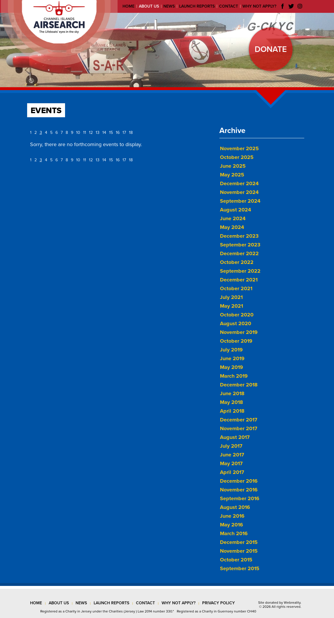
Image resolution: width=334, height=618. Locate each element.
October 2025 (236, 157)
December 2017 (238, 419)
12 (91, 132)
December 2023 (239, 236)
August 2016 (235, 507)
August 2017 (235, 437)
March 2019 (234, 376)
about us (59, 603)
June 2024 (233, 218)
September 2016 (239, 498)
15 (111, 132)
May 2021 (231, 306)
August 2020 (235, 323)
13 (97, 132)
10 (78, 132)
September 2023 (240, 244)
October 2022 (236, 262)
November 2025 (239, 148)
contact (145, 603)
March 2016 (234, 533)
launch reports (111, 603)
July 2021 (231, 297)
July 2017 (231, 446)
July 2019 (231, 349)
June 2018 (232, 393)
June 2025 (233, 166)
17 (124, 132)
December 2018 (239, 384)
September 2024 (240, 201)
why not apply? (178, 603)
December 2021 (239, 279)
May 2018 (231, 402)
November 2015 (239, 551)
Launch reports (197, 6)
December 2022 (239, 253)
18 (131, 132)
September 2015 (239, 568)
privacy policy (218, 603)
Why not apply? (259, 6)
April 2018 (232, 411)
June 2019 (232, 358)
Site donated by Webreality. (279, 603)
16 (118, 132)
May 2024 (232, 227)
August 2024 (235, 209)
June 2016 (232, 516)
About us (149, 6)
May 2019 (231, 367)
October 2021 (236, 288)
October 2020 (236, 314)
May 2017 (231, 463)
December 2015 (239, 542)
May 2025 (232, 174)
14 (104, 132)
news (81, 603)
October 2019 (236, 341)
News (169, 6)
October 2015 (236, 559)
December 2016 (239, 481)
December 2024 (239, 183)
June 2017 (232, 454)
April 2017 (232, 472)
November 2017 (238, 428)
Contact (228, 6)
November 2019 (239, 332)
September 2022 (240, 271)
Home (128, 6)
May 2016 (231, 524)
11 (84, 132)
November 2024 (239, 192)
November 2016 (239, 489)
